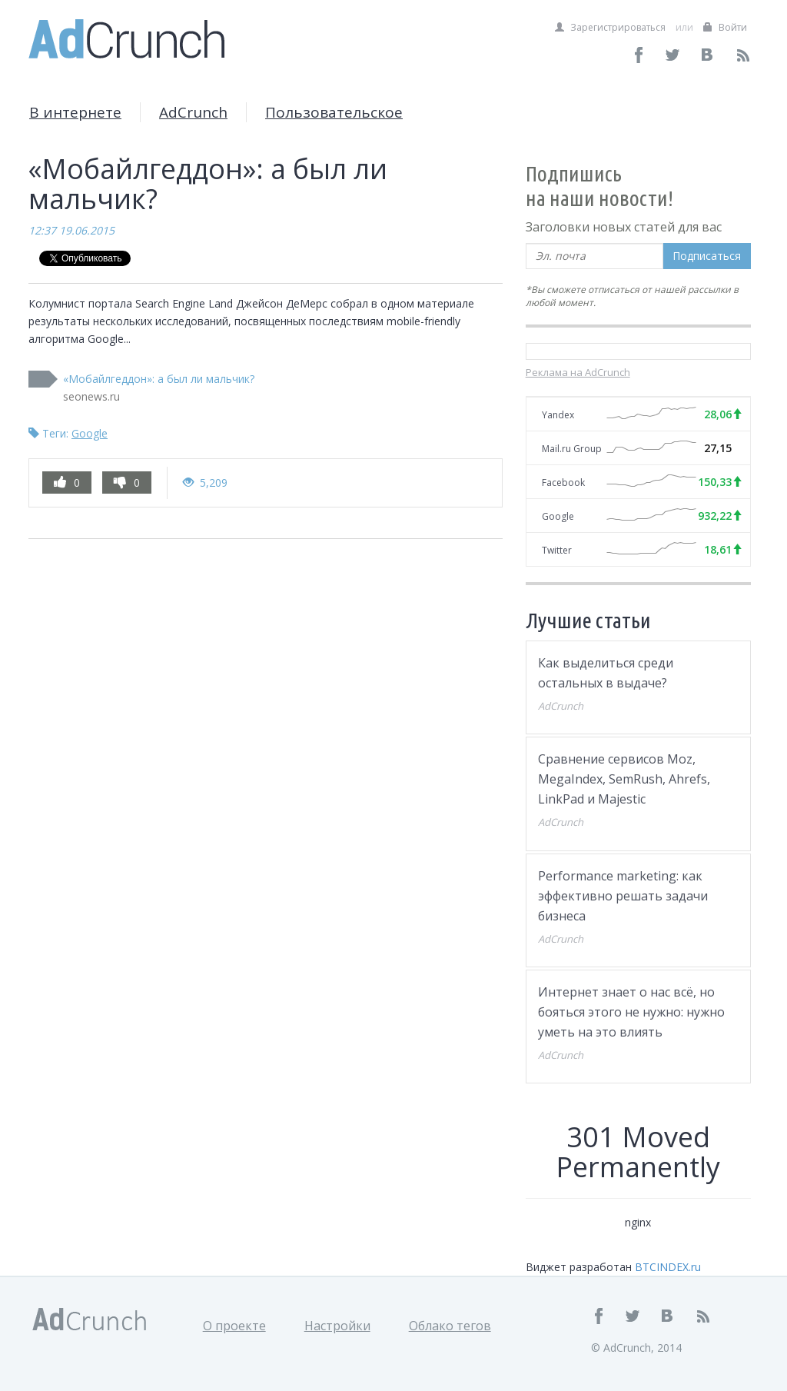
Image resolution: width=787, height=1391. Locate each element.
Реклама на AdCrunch (578, 372)
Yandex (558, 414)
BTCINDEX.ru (668, 1267)
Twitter (557, 550)
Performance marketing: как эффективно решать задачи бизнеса (623, 895)
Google (89, 433)
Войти (725, 27)
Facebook (563, 482)
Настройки (337, 1325)
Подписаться (706, 255)
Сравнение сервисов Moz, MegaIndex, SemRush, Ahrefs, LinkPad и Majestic (624, 778)
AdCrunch (193, 112)
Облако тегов (450, 1325)
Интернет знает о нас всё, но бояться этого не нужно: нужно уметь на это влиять (631, 1011)
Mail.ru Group (572, 448)
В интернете (75, 112)
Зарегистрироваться (610, 27)
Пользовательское (334, 112)
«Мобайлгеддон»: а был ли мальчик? (158, 378)
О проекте (234, 1325)
